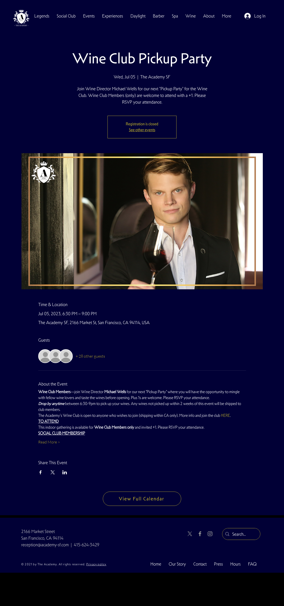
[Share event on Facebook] (40, 472)
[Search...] (241, 534)
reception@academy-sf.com (45, 545)
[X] (190, 534)
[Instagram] (210, 534)
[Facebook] (200, 534)
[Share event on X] (52, 472)
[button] (66, 16)
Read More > (49, 442)
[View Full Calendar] (142, 499)
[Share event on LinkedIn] (64, 472)
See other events (142, 129)
